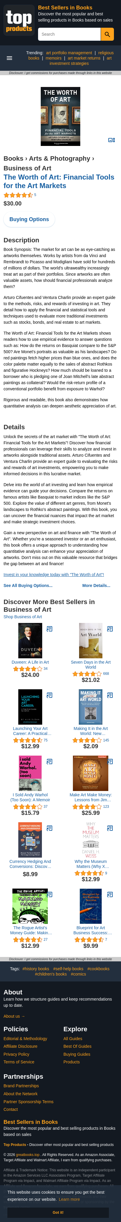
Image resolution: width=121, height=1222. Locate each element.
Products (71, 1062)
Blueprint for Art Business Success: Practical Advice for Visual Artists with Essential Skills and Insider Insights (91, 930)
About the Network (20, 1093)
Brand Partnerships (21, 1085)
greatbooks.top (27, 1155)
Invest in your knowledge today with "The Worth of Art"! (54, 574)
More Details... (96, 585)
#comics (78, 974)
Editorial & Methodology (25, 1038)
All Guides (72, 1038)
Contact (11, 1109)
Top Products (15, 1145)
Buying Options (29, 219)
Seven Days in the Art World (91, 665)
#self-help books (68, 968)
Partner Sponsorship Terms (28, 1101)
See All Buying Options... (28, 585)
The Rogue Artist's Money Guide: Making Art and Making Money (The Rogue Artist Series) (30, 930)
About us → (14, 1016)
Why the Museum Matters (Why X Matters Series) (91, 864)
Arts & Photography (59, 158)
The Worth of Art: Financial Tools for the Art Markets (59, 181)
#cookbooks (98, 968)
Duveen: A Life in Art (30, 662)
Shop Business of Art (23, 616)
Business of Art (27, 168)
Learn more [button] (69, 1199)
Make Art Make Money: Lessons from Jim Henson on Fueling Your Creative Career (91, 797)
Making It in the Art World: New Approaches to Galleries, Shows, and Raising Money (91, 731)
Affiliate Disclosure (20, 1046)
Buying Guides (76, 1054)
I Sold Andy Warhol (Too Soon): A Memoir (30, 797)
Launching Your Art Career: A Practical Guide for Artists (30, 731)
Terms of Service (19, 1062)
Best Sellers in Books (65, 8)
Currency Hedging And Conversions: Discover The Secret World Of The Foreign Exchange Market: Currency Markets (30, 864)
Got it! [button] (58, 1213)
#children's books (51, 974)
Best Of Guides (77, 1046)
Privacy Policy (16, 1054)
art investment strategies (81, 61)
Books (13, 158)
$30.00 (13, 203)
